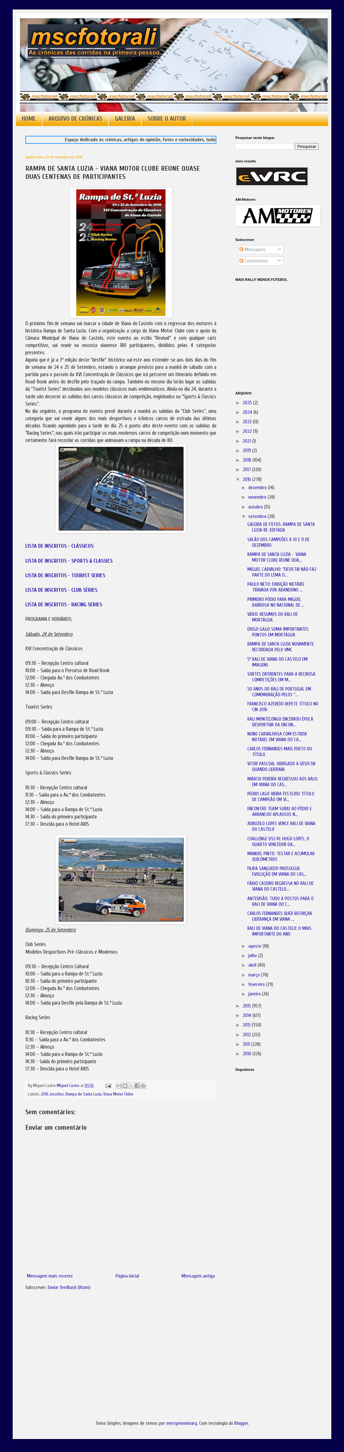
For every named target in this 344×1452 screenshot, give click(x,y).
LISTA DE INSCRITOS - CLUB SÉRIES (61, 590)
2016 (44, 1094)
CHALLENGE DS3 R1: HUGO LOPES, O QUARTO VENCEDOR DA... (278, 841)
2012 (247, 1035)
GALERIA (125, 118)
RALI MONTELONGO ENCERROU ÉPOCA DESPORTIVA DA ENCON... (280, 722)
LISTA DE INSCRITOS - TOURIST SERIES (65, 575)
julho (253, 955)
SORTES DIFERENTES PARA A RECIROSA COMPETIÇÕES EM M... (281, 677)
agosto (255, 946)
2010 (247, 1054)
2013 (247, 1025)
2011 (247, 1044)
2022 (248, 431)
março (254, 975)
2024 (248, 412)
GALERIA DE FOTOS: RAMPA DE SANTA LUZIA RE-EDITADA (281, 527)
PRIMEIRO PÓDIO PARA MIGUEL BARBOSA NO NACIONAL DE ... (275, 602)
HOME (29, 118)
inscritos (57, 1094)
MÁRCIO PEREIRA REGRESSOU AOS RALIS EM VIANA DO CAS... (282, 781)
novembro (258, 497)
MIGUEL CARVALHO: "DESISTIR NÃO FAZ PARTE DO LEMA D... (281, 572)
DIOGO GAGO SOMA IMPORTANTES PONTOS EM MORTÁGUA (278, 632)
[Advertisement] (267, 1165)
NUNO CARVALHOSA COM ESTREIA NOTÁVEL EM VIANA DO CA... (277, 736)
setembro (258, 516)
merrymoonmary (181, 1423)
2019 (247, 450)
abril (253, 965)
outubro (256, 507)
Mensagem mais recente (50, 1276)
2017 (247, 469)
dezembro (258, 487)
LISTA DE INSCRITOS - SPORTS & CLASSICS (68, 561)
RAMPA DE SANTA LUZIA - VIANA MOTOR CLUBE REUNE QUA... (276, 557)
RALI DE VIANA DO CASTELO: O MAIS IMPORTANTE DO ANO (279, 931)
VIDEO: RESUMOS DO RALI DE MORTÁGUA (272, 617)
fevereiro (257, 984)
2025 (248, 403)
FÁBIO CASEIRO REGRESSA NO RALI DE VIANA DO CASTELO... (280, 886)
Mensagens (252, 249)
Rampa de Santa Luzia (84, 1094)
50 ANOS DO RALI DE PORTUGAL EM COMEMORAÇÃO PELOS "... (279, 692)
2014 (247, 1015)
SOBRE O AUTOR (167, 118)
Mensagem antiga (198, 1276)
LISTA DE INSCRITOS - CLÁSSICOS (59, 546)
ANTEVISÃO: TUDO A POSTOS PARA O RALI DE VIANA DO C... (280, 901)
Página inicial (127, 1276)
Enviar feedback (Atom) (69, 1287)
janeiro (255, 994)
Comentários (253, 261)
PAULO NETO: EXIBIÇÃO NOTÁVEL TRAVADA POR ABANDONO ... (276, 587)
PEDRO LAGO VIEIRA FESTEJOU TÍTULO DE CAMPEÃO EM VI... (280, 796)
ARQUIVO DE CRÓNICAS (75, 118)
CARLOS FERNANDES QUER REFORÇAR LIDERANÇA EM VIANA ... (279, 916)
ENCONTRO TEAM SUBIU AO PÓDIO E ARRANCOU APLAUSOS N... (279, 811)
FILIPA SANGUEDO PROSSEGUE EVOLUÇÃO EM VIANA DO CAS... (277, 871)
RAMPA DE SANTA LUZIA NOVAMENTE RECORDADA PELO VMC (280, 647)
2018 (247, 460)
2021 (247, 441)
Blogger (241, 1423)
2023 (248, 422)
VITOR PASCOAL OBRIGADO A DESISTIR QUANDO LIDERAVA (281, 766)
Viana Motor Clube (118, 1094)
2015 (247, 1006)
